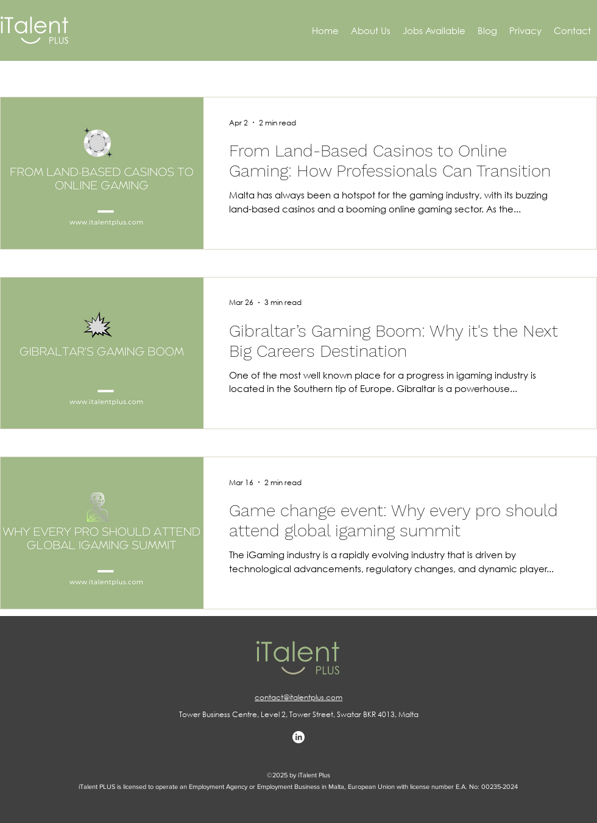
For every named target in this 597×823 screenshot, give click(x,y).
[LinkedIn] (298, 737)
